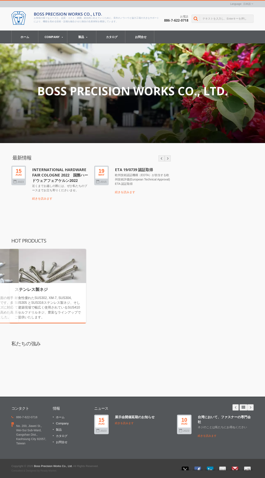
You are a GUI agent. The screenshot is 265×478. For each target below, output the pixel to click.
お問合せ (140, 37)
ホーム (25, 37)
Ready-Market (48, 470)
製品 (82, 37)
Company (53, 37)
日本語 (247, 3)
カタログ (111, 37)
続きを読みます (124, 423)
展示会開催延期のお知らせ (135, 417)
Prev (235, 407)
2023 (101, 430)
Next (250, 407)
